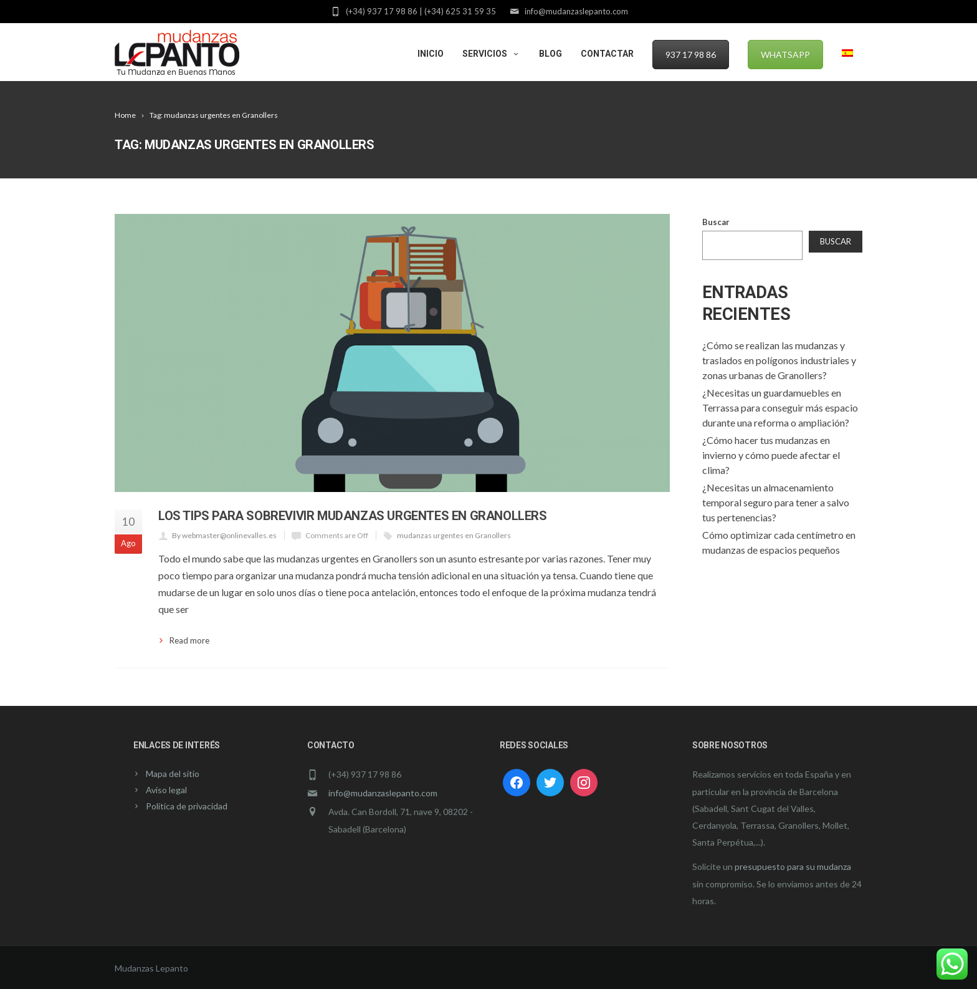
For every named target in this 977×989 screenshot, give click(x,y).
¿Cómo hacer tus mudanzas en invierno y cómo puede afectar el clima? (771, 455)
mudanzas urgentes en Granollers (454, 535)
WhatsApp (785, 54)
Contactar (607, 54)
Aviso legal (166, 789)
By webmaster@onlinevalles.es (224, 535)
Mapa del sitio (172, 773)
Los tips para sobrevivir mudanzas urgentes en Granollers (352, 515)
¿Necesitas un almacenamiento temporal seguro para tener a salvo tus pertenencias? (775, 502)
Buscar (716, 222)
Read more (189, 640)
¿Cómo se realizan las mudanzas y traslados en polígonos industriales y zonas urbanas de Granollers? (779, 360)
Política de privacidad (186, 806)
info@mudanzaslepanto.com (382, 793)
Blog (550, 54)
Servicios (491, 54)
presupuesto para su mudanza (793, 866)
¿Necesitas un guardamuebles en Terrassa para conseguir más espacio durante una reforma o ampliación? (780, 407)
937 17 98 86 (690, 54)
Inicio (430, 54)
